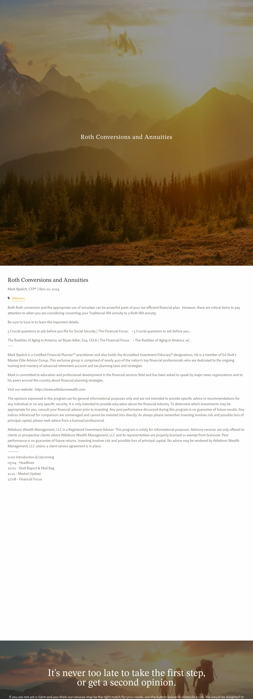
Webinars (18, 298)
